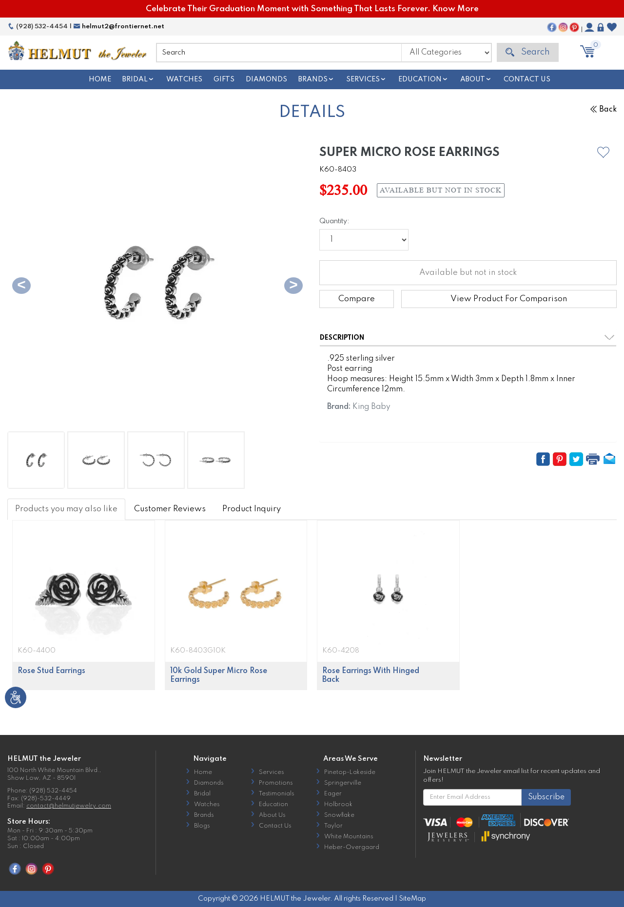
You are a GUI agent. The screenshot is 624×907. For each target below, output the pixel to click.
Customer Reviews (170, 509)
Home (100, 79)
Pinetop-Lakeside (349, 772)
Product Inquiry (251, 509)
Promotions (275, 783)
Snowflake (339, 815)
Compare (356, 299)
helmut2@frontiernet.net (118, 26)
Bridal (135, 79)
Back (603, 110)
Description (342, 337)
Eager (333, 794)
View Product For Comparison (508, 299)
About (472, 79)
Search (528, 52)
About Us (272, 815)
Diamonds (266, 79)
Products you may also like (66, 509)
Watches (184, 79)
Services (363, 79)
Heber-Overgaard (351, 847)
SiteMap (412, 898)
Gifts (224, 79)
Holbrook (338, 805)
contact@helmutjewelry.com (68, 806)
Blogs (202, 826)
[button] (603, 152)
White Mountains (348, 837)
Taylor (333, 826)
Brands (313, 79)
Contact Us (527, 79)
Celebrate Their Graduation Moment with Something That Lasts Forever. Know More (312, 9)
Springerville (342, 783)
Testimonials (276, 794)
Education (420, 79)
